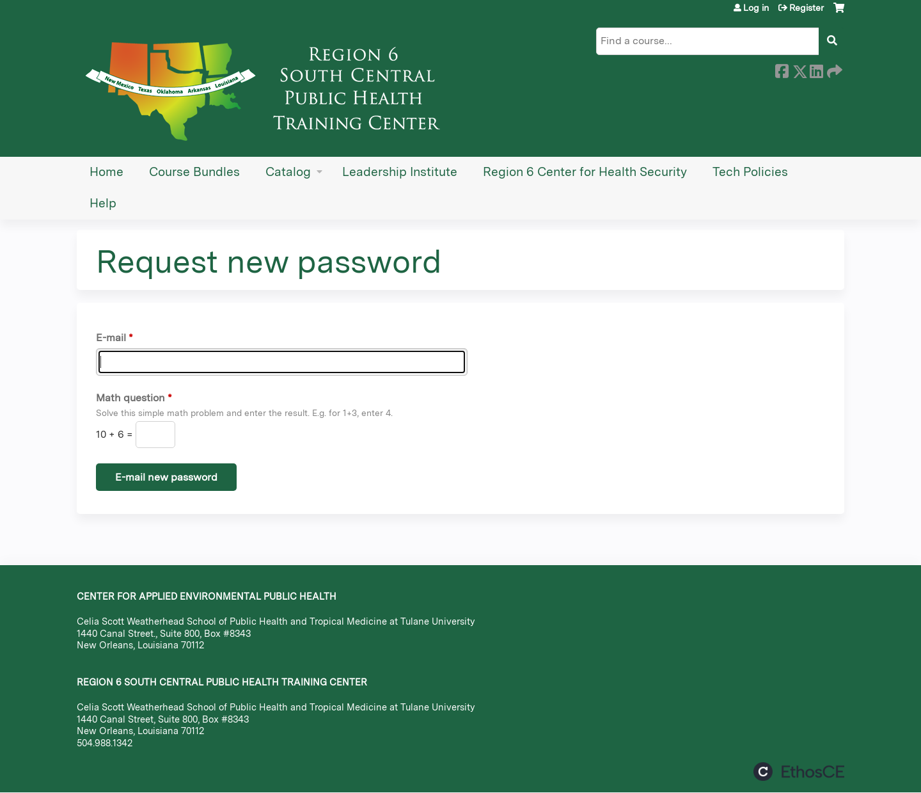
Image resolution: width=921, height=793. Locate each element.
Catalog (288, 171)
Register (806, 7)
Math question (130, 398)
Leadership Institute (399, 171)
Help (103, 203)
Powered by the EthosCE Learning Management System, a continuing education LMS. (798, 771)
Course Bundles (194, 171)
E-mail (111, 338)
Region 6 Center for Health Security (585, 171)
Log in (756, 7)
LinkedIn (816, 69)
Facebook (781, 69)
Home (106, 171)
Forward (833, 69)
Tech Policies (750, 171)
